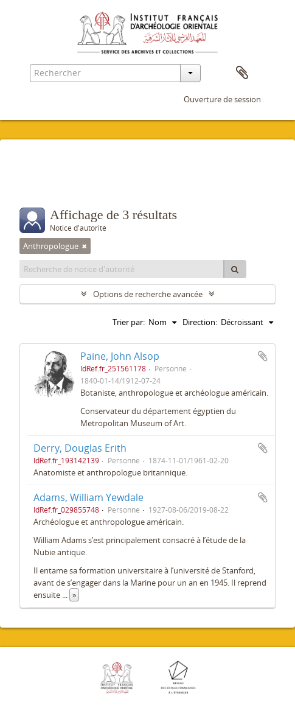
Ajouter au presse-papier (263, 356)
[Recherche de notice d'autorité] (121, 269)
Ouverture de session (222, 99)
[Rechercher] (234, 269)
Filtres (46, 183)
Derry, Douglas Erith (80, 448)
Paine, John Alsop (119, 356)
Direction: (199, 322)
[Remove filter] (84, 246)
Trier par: (129, 322)
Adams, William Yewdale (88, 497)
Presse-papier (242, 73)
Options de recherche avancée (148, 294)
